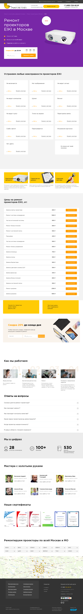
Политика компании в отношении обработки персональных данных (57, 609)
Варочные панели (12, 589)
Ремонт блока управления (14, 246)
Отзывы (76, 1)
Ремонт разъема (11, 288)
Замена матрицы (11, 251)
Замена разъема (11, 293)
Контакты (60, 1)
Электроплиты (26, 586)
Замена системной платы (14, 283)
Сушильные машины (28, 589)
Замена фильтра (11, 272)
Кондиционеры (11, 586)
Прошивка (9, 236)
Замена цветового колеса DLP (15, 267)
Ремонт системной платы (14, 231)
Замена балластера (12, 262)
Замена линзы (10, 257)
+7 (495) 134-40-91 (71, 5)
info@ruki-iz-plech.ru (65, 591)
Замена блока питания (13, 278)
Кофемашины (11, 594)
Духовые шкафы (12, 592)
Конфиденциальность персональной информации (36, 608)
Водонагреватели (27, 594)
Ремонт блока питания (13, 225)
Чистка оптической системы (15, 220)
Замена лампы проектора (14, 210)
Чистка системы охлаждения (15, 241)
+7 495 (66, 587)
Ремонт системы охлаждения (15, 215)
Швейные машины (27, 592)
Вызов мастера (71, 215)
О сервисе (68, 1)
